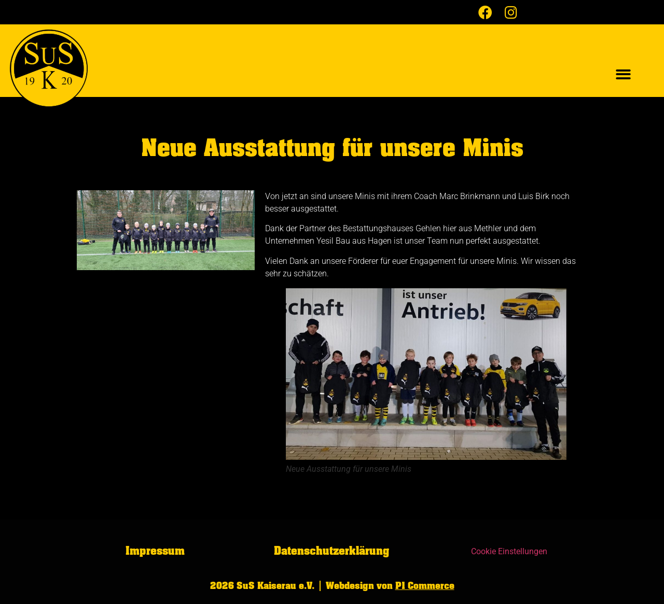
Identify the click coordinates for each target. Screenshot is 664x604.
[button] (623, 75)
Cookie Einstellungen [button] (509, 551)
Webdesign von (390, 586)
